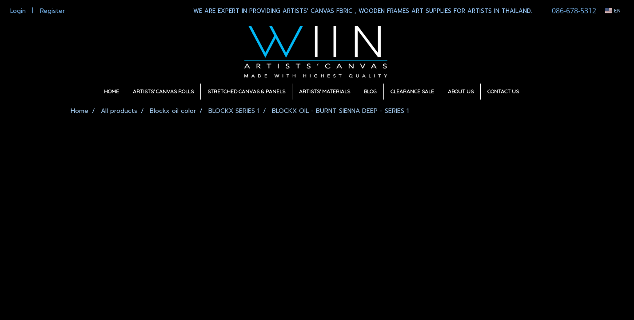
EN (613, 11)
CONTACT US (503, 91)
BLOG (370, 91)
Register (52, 11)
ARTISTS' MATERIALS (324, 91)
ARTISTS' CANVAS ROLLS (163, 91)
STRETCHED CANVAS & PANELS (246, 91)
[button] (533, 91)
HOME (111, 91)
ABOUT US (461, 91)
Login (18, 11)
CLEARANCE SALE (412, 91)
